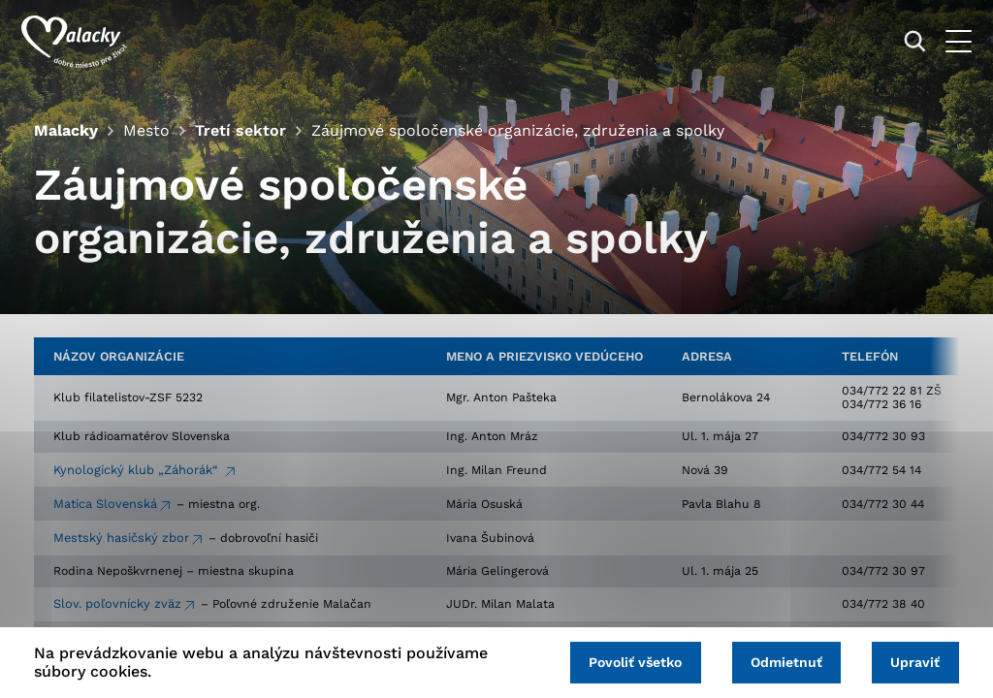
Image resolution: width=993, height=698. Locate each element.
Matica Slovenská (105, 506)
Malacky (66, 130)
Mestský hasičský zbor (121, 540)
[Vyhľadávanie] (902, 41)
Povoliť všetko (622, 661)
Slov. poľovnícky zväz (117, 607)
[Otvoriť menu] (946, 41)
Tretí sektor (239, 130)
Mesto (146, 130)
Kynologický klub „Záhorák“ (137, 472)
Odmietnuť (779, 661)
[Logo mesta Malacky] (87, 42)
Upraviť (913, 661)
